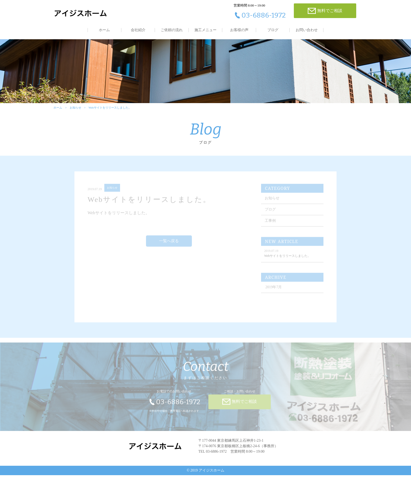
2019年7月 (274, 290)
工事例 (270, 224)
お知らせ (75, 109)
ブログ (272, 30)
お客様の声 (239, 30)
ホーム (104, 30)
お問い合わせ (307, 30)
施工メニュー (205, 30)
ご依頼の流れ (172, 30)
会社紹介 (138, 30)
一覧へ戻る (169, 244)
